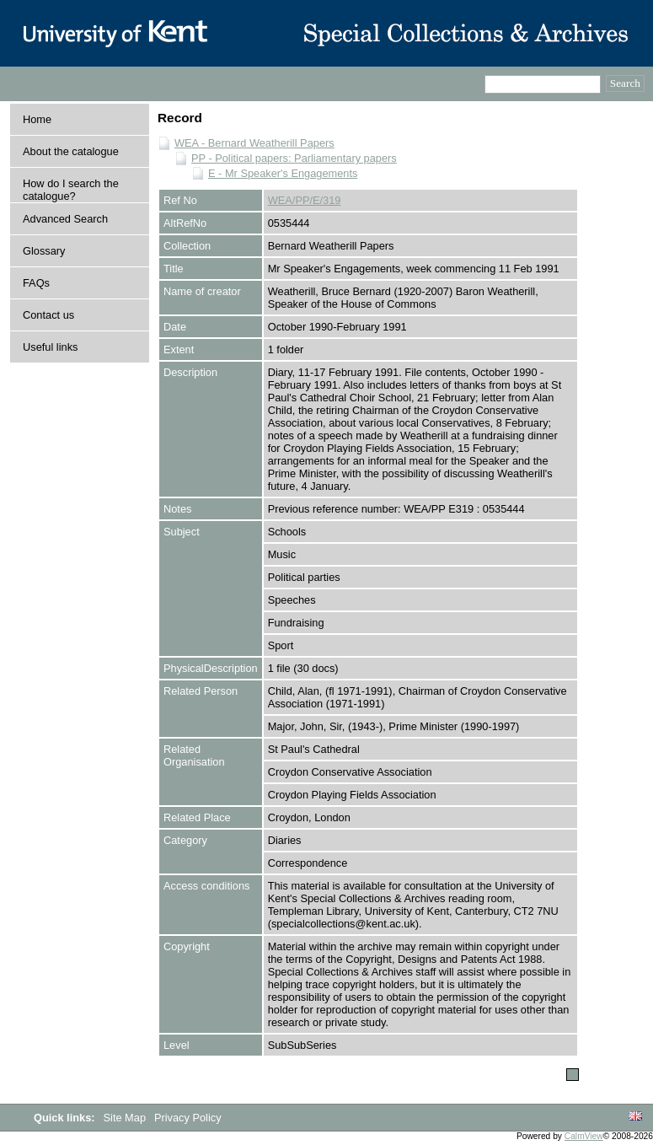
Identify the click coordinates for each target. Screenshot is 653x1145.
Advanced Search (65, 218)
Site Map (126, 1117)
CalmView (584, 1136)
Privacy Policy (188, 1117)
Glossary (44, 251)
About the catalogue (71, 151)
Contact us (48, 315)
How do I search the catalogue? (71, 189)
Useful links (50, 347)
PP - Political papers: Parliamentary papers (294, 158)
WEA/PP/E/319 (304, 200)
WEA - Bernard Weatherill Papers (254, 143)
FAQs (36, 283)
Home (37, 119)
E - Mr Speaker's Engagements (282, 173)
